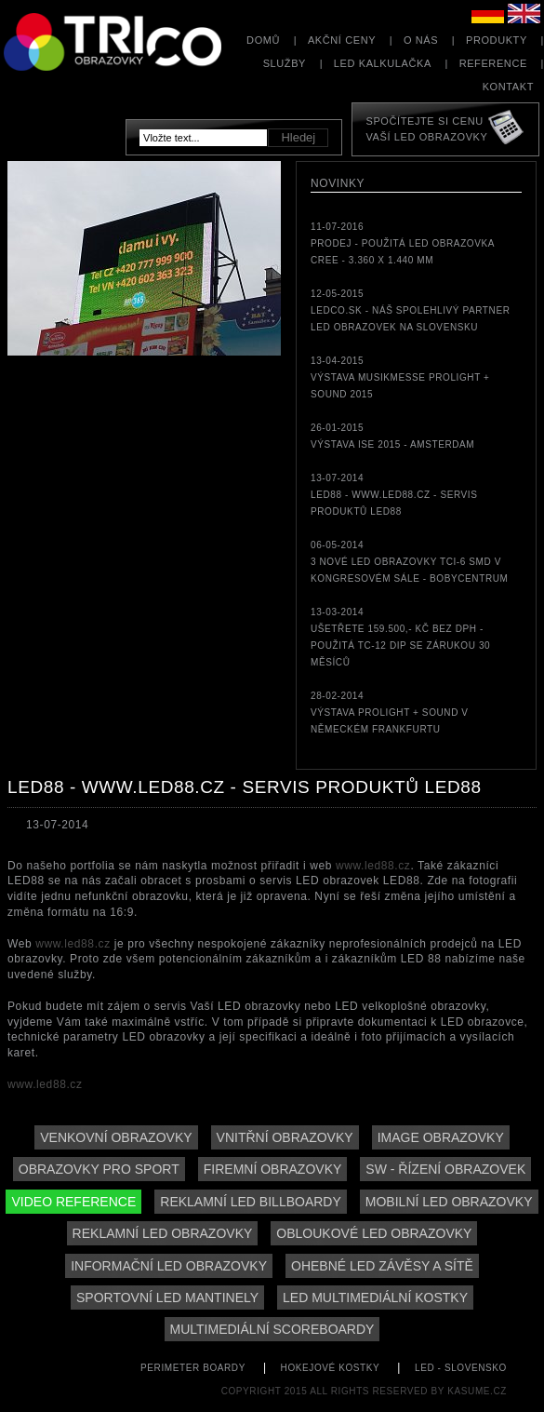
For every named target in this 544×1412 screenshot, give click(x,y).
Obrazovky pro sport (99, 1169)
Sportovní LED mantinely (167, 1297)
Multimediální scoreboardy (272, 1329)
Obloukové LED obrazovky (373, 1233)
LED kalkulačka (382, 63)
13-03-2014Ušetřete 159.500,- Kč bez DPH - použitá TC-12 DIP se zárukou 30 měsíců (400, 637)
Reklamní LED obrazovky (163, 1233)
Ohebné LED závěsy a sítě (382, 1265)
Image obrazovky (441, 1137)
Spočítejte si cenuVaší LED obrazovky (426, 128)
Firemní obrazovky (273, 1169)
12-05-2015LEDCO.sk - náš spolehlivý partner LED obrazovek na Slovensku (411, 310)
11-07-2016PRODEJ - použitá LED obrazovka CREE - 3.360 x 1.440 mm (402, 243)
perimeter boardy (192, 1368)
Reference (493, 63)
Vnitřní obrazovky (285, 1137)
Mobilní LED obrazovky (449, 1201)
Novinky (338, 183)
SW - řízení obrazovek (445, 1169)
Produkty (496, 40)
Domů (263, 40)
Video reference (73, 1201)
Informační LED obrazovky (169, 1265)
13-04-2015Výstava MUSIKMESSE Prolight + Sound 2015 (400, 377)
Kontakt (508, 86)
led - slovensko (461, 1368)
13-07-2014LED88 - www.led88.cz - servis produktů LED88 (394, 495)
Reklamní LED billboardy (250, 1201)
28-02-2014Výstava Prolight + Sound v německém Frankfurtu (390, 712)
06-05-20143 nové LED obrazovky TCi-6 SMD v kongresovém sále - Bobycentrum (409, 562)
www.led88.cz (373, 865)
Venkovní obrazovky (116, 1137)
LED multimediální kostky (375, 1297)
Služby (284, 63)
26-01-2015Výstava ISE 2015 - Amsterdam (392, 436)
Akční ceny (342, 40)
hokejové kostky (330, 1368)
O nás (421, 40)
